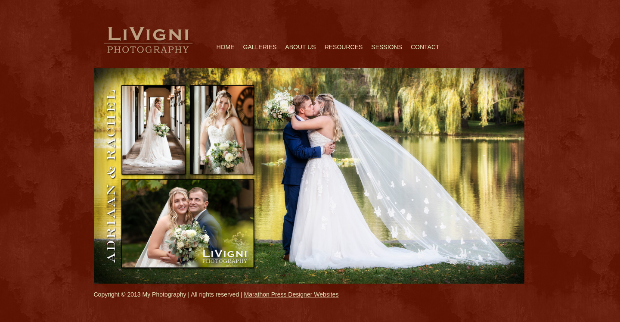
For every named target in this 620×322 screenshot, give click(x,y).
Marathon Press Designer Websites (291, 294)
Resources (344, 47)
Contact (425, 47)
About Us (300, 47)
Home (226, 47)
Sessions (386, 47)
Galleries (260, 47)
